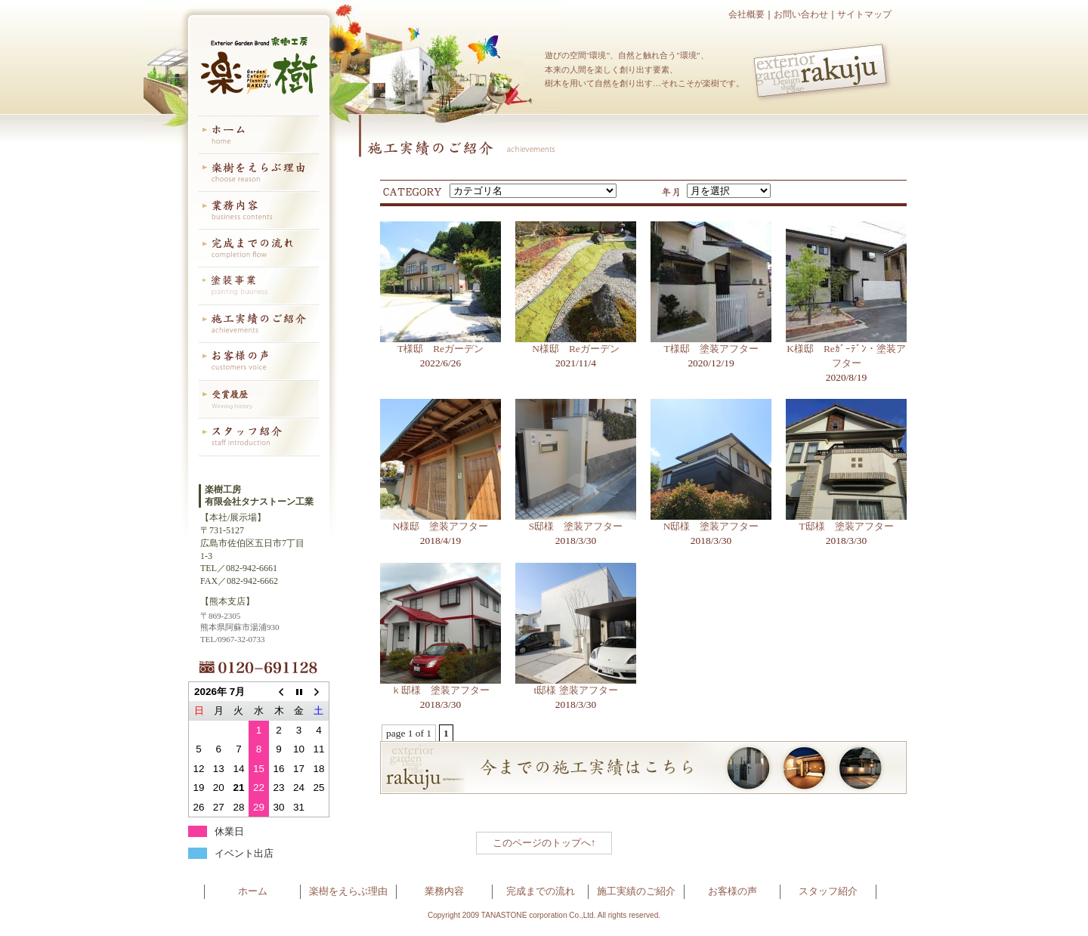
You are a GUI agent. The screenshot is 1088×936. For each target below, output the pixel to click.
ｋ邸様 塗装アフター (440, 690)
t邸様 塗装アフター (575, 690)
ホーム (252, 891)
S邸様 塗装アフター (576, 526)
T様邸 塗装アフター (710, 348)
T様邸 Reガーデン (440, 348)
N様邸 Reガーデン (576, 348)
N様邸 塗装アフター (441, 526)
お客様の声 (732, 891)
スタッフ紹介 (828, 891)
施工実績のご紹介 (636, 891)
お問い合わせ (801, 14)
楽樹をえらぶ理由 (348, 891)
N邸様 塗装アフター (711, 526)
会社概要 (746, 14)
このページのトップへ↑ (544, 842)
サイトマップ (864, 14)
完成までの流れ (540, 891)
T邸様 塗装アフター (846, 526)
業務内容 (444, 891)
